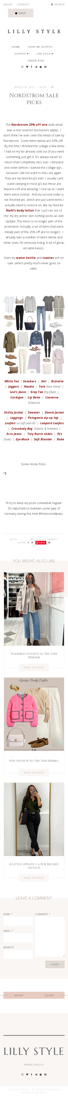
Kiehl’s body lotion (20, 210)
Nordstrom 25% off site (29, 125)
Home (16, 46)
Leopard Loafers (52, 423)
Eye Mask (22, 439)
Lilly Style (34, 1051)
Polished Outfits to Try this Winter (34, 655)
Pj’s (59, 434)
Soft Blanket (43, 439)
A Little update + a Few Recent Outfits (34, 866)
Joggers (13, 386)
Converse (52, 397)
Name (8, 914)
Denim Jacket (54, 412)
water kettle (26, 258)
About (8, 4)
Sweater (34, 412)
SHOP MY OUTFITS (40, 46)
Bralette (57, 381)
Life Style (45, 53)
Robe (60, 439)
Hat (43, 381)
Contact (23, 4)
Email (8, 930)
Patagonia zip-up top (43, 418)
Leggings (16, 418)
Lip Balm (34, 397)
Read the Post (34, 667)
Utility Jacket (13, 412)
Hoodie (29, 386)
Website (8, 947)
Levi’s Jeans (18, 392)
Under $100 (36, 60)
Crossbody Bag (22, 429)
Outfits (21, 53)
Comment (43, 914)
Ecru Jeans (14, 434)
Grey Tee (36, 392)
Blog (43, 87)
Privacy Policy (34, 1064)
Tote (42, 386)
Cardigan (17, 397)
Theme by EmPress (34, 1092)
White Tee (12, 381)
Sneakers (29, 381)
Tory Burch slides (39, 434)
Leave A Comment (44, 539)
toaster (48, 258)
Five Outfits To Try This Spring (34, 761)
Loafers (10, 423)
